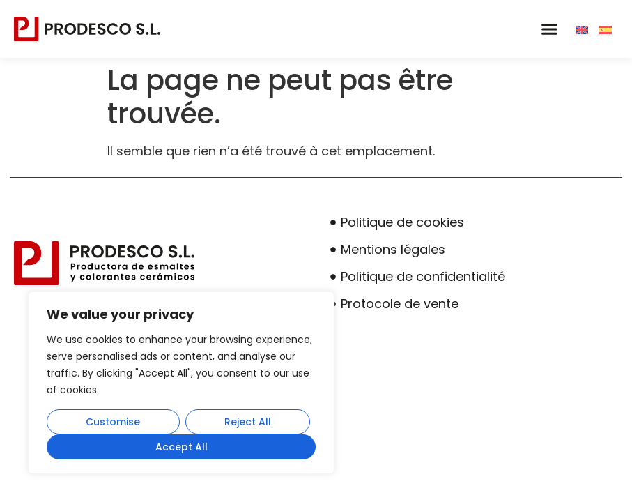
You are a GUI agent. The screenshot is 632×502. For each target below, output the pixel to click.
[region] (181, 382)
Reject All (247, 422)
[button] (549, 29)
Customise (113, 422)
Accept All (181, 447)
